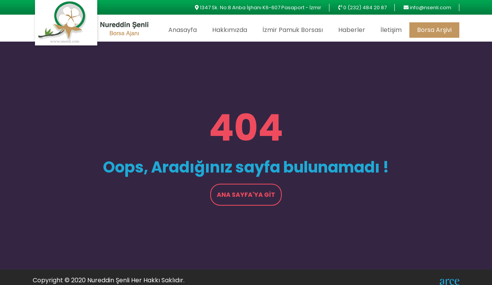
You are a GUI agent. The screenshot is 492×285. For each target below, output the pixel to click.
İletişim (391, 29)
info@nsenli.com (430, 7)
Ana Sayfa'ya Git (246, 194)
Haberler (351, 29)
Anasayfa (182, 29)
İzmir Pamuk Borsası (293, 29)
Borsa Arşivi (434, 29)
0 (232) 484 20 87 (365, 7)
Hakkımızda (229, 29)
